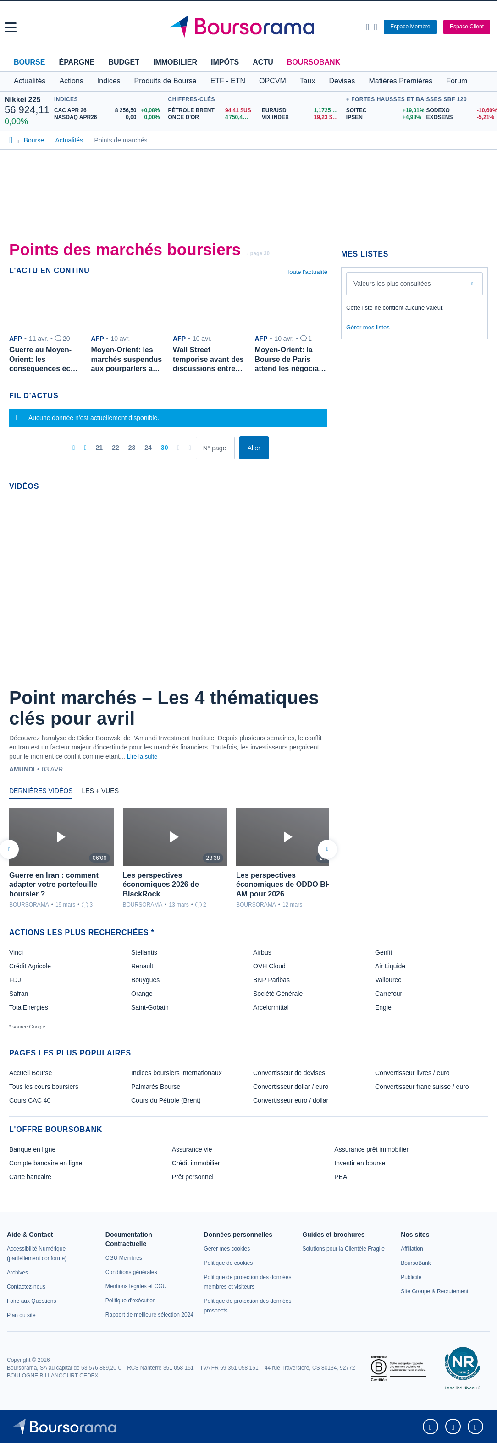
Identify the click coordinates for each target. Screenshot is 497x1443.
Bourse (29, 62)
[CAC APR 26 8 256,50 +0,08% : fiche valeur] (109, 110)
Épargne (76, 62)
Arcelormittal (271, 1007)
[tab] (40, 793)
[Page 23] (132, 448)
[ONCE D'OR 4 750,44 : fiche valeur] (211, 117)
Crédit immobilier (196, 1163)
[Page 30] (164, 448)
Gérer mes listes (368, 327)
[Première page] (73, 448)
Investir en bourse (359, 1163)
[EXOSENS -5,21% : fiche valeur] (459, 117)
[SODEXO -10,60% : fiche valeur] (459, 110)
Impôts (225, 62)
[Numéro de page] (215, 448)
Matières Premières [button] (400, 81)
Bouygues (145, 980)
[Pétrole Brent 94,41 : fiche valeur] (211, 110)
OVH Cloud (269, 966)
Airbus (262, 952)
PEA (340, 1177)
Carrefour (388, 993)
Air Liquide (390, 966)
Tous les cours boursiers (43, 1086)
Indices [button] (109, 81)
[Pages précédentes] (85, 448)
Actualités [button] (29, 81)
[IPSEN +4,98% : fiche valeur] (383, 117)
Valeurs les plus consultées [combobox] (392, 283)
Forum (456, 81)
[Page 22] (115, 448)
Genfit (383, 952)
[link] (17, 1272)
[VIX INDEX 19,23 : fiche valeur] (302, 117)
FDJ (15, 980)
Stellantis (144, 952)
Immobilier (175, 62)
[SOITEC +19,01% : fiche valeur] (383, 110)
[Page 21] (99, 448)
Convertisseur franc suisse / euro (422, 1086)
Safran (18, 993)
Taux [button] (307, 81)
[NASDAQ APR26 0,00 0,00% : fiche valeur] (109, 117)
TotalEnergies (28, 1007)
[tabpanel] (168, 858)
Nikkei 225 (22, 100)
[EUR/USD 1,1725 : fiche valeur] (302, 110)
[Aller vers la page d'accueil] (250, 27)
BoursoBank (313, 62)
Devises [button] (342, 81)
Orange (142, 993)
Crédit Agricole (30, 966)
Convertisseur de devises (289, 1073)
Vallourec (388, 980)
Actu (263, 62)
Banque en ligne (32, 1149)
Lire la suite (142, 756)
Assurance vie (192, 1149)
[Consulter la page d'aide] (375, 27)
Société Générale (278, 993)
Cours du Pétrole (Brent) (166, 1100)
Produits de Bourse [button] (165, 81)
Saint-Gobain (150, 1007)
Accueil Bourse (30, 1073)
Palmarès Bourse (155, 1086)
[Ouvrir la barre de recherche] (367, 27)
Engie (383, 1007)
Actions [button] (71, 81)
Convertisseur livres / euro (412, 1073)
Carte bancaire (30, 1177)
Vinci (16, 952)
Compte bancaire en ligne (46, 1163)
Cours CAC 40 (29, 1100)
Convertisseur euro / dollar (290, 1100)
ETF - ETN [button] (227, 81)
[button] (10, 27)
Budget (123, 62)
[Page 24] (148, 448)
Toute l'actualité (307, 271)
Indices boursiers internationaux (176, 1073)
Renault (142, 966)
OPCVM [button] (272, 81)
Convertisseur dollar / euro (290, 1086)
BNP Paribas (271, 980)
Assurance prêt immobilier (371, 1149)
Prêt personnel (193, 1177)
